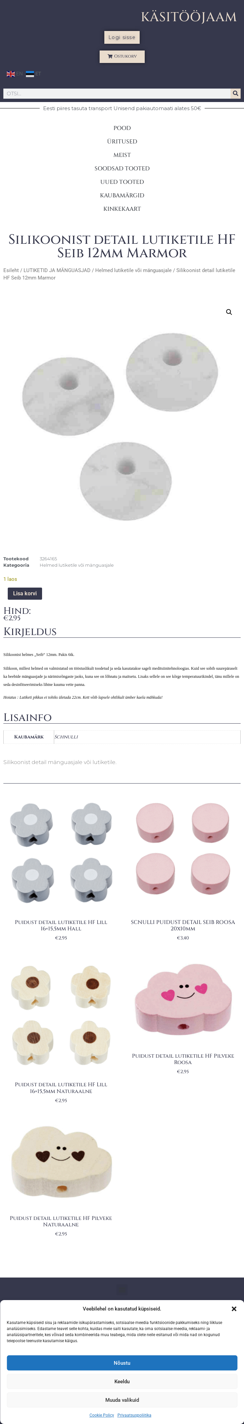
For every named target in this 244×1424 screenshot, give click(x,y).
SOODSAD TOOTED (122, 168)
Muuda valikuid (122, 1400)
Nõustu (122, 1363)
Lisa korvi (25, 593)
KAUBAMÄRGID (122, 195)
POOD (122, 128)
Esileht (11, 270)
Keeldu (122, 1382)
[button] (234, 1308)
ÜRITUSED (122, 141)
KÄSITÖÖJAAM (189, 17)
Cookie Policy (102, 1415)
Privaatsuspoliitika (134, 1415)
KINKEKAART (122, 209)
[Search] (236, 94)
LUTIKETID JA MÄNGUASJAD (57, 270)
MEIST (122, 155)
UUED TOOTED (122, 182)
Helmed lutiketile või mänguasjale (133, 270)
